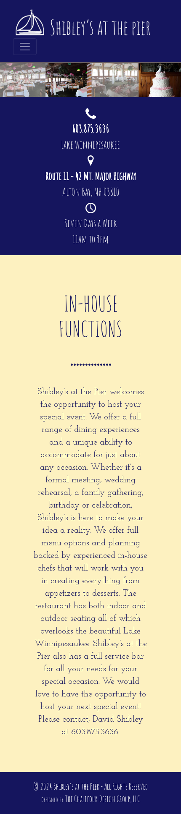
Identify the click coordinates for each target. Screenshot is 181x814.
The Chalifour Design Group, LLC (102, 799)
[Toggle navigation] (25, 46)
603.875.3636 (94, 732)
